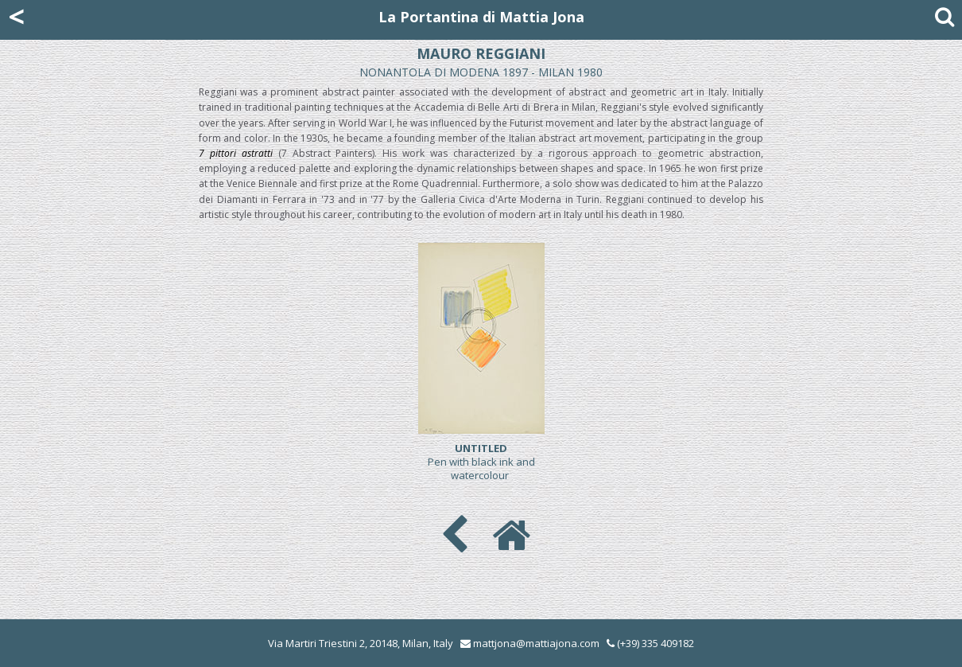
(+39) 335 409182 (650, 643)
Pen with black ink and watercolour (481, 461)
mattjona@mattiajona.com (536, 643)
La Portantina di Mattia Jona (481, 16)
